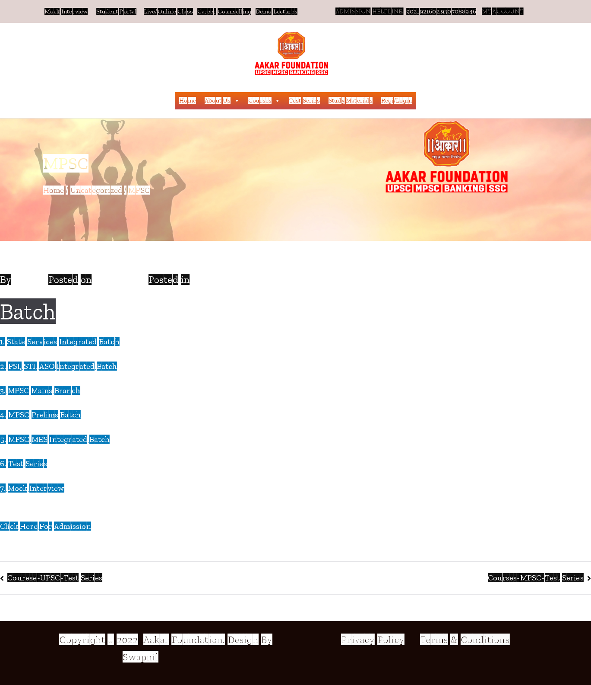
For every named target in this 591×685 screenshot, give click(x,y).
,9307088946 (459, 11)
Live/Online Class (167, 11)
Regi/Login (396, 100)
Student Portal (116, 11)
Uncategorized (225, 279)
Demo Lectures (277, 11)
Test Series (304, 100)
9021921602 (422, 11)
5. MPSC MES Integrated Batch (55, 439)
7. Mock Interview (32, 488)
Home (187, 100)
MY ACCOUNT (501, 11)
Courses (264, 100)
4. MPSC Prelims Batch (40, 414)
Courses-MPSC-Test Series (536, 578)
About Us (222, 100)
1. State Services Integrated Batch (60, 341)
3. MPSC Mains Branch (40, 390)
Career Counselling (224, 11)
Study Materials (351, 100)
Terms (434, 640)
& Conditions (478, 640)
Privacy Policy (374, 640)
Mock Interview (66, 11)
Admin (28, 279)
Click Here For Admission (45, 526)
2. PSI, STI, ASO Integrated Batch (58, 366)
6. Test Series (23, 463)
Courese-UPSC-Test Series (54, 578)
